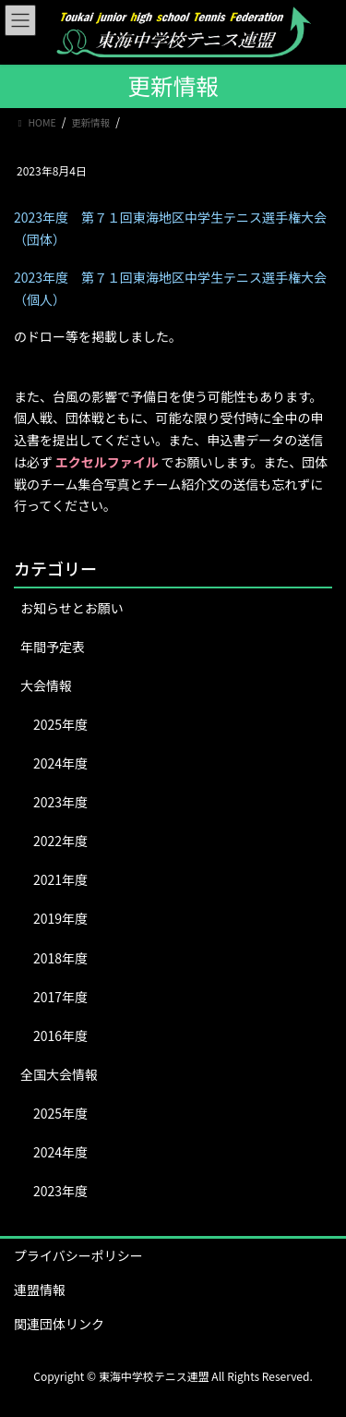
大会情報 (46, 685)
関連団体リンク (59, 1323)
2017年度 (60, 996)
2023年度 (60, 802)
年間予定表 (52, 646)
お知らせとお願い (72, 608)
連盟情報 (40, 1289)
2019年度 (60, 918)
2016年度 (60, 1035)
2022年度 (60, 840)
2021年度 (60, 879)
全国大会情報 (59, 1074)
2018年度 (60, 958)
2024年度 (60, 763)
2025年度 (60, 724)
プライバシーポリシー (78, 1255)
